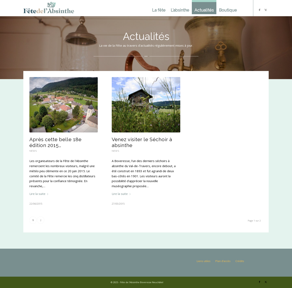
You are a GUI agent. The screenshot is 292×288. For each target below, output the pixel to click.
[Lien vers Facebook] (260, 282)
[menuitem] (158, 8)
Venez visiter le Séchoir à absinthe (142, 142)
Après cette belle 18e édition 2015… (55, 142)
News (33, 150)
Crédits (239, 261)
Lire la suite (39, 194)
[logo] (48, 8)
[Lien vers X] (266, 282)
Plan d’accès (223, 261)
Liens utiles (203, 261)
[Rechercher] (243, 8)
